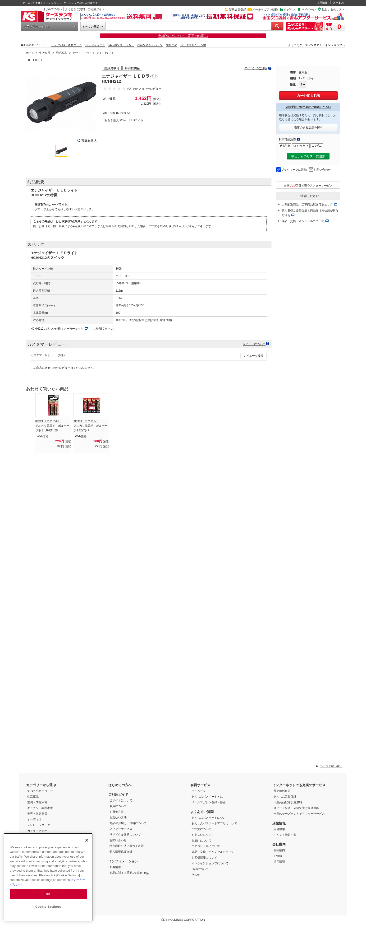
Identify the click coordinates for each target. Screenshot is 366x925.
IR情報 (278, 856)
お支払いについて (203, 834)
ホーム (30, 53)
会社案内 (338, 3)
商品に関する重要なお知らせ (129, 872)
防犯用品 (171, 45)
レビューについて (254, 344)
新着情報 (115, 867)
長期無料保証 (282, 791)
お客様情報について (204, 857)
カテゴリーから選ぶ (36, 26)
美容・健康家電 (37, 813)
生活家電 (44, 53)
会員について (118, 806)
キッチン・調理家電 (40, 808)
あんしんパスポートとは (207, 796)
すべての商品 (90, 26)
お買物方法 (117, 811)
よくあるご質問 (75, 9)
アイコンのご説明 (255, 68)
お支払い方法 (118, 817)
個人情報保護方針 (121, 851)
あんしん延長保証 (285, 796)
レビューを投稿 (253, 355)
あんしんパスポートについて (210, 817)
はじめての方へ (52, 9)
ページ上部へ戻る (331, 766)
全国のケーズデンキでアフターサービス (299, 813)
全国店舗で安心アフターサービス (308, 185)
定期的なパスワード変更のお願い (183, 36)
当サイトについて (121, 800)
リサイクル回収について (125, 834)
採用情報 (322, 3)
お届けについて (201, 840)
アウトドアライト (83, 53)
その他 (196, 874)
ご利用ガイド (96, 9)
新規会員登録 (237, 9)
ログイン (289, 9)
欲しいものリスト (333, 9)
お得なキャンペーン (150, 45)
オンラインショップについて (210, 863)
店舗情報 (279, 823)
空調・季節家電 (37, 802)
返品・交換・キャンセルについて (303, 221)
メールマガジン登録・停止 (209, 802)
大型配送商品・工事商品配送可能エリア (307, 204)
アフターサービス (121, 829)
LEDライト (107, 53)
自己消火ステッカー (121, 45)
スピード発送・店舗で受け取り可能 (296, 808)
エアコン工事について (206, 846)
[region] (48, 877)
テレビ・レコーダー (40, 825)
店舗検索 (279, 829)
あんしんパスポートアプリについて (214, 823)
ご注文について (201, 829)
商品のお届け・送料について (128, 823)
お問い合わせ (322, 169)
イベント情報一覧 (285, 834)
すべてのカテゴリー (40, 791)
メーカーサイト (73, 328)
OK (48, 894)
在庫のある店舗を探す (308, 127)
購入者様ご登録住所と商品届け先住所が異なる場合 (310, 213)
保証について (200, 869)
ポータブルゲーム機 (193, 45)
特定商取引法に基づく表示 (127, 846)
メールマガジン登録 (265, 9)
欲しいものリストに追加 (308, 156)
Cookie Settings (48, 906)
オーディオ (34, 819)
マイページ (309, 9)
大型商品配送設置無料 (288, 802)
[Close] (87, 840)
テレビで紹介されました (66, 45)
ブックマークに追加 (294, 169)
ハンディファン (95, 45)
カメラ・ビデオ (37, 830)
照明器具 (61, 53)
